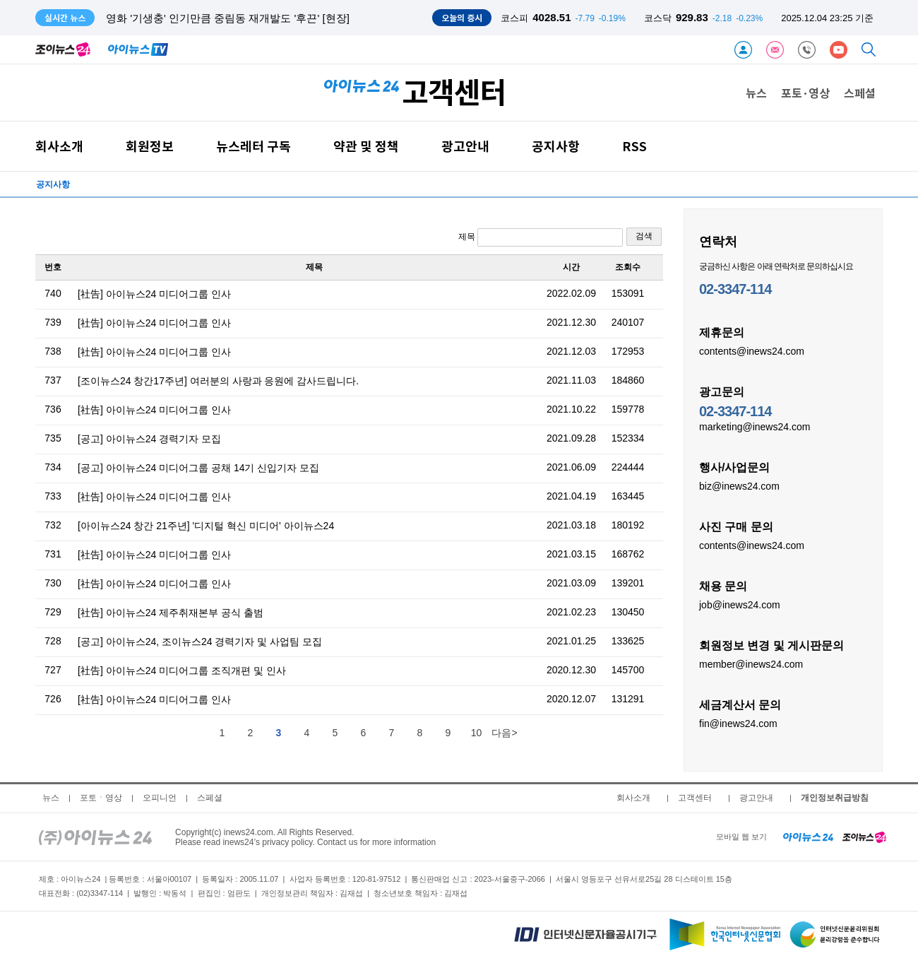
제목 (540, 237)
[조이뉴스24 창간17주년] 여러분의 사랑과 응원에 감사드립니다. (218, 380)
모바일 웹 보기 (741, 836)
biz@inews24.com (739, 485)
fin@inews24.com (738, 722)
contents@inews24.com (751, 350)
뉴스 (756, 92)
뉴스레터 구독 (253, 145)
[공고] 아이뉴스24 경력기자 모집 (149, 438)
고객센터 (695, 798)
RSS (634, 145)
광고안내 (465, 145)
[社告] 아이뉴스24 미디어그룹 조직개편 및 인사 (182, 670)
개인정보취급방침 (835, 798)
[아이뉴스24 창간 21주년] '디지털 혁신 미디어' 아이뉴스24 (206, 525)
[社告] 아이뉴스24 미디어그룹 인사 (154, 294)
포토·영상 (805, 92)
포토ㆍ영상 (101, 798)
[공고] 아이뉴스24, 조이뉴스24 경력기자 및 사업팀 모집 (200, 641)
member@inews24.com (751, 663)
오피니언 (160, 798)
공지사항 (556, 145)
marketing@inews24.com (754, 426)
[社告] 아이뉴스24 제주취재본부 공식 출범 (170, 612)
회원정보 (150, 145)
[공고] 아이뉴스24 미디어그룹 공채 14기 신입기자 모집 (198, 467)
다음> (504, 732)
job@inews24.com (739, 604)
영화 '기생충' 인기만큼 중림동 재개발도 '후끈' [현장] (228, 18)
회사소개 (59, 145)
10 (476, 732)
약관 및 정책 (366, 145)
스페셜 (860, 92)
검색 (644, 236)
